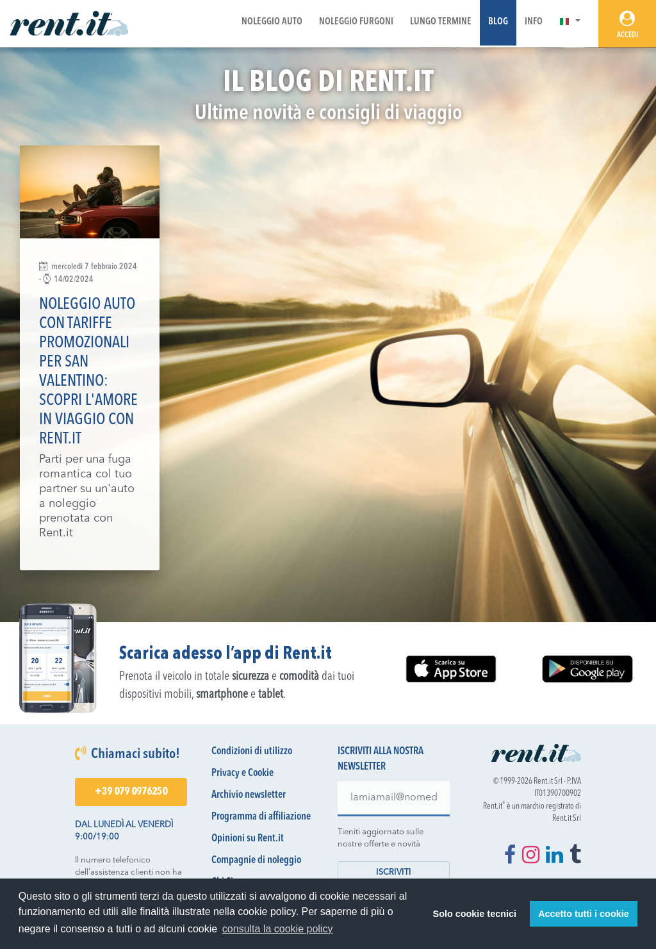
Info (534, 22)
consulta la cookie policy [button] (277, 928)
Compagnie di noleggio (256, 860)
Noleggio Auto (272, 22)
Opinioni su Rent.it (247, 839)
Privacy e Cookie (242, 773)
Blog (498, 22)
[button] (570, 22)
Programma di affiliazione (261, 817)
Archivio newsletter (248, 795)
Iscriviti (393, 872)
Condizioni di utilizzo (251, 752)
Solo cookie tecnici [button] (474, 914)
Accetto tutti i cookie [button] (583, 914)
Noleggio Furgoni (356, 22)
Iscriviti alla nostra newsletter (380, 759)
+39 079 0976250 (131, 792)
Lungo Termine (441, 22)
